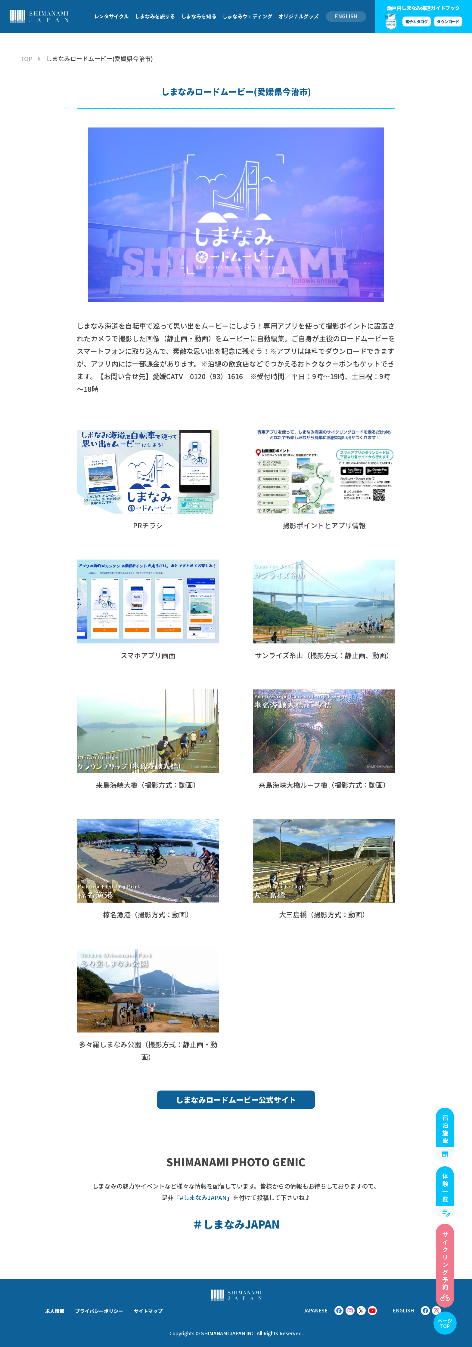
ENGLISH (346, 16)
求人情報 (54, 1311)
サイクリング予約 (445, 1261)
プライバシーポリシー (99, 1311)
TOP (26, 58)
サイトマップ (148, 1311)
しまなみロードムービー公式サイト (236, 1099)
